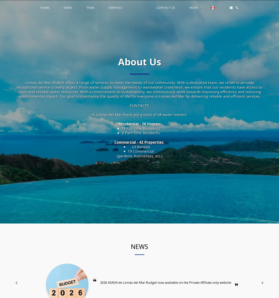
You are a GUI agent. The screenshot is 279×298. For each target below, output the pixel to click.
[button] (243, 7)
